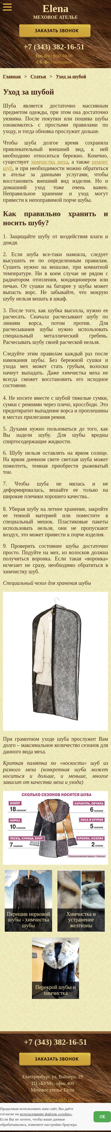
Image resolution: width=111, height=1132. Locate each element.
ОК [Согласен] (102, 1116)
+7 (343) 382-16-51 (54, 47)
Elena (55, 11)
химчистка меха (49, 162)
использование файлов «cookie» (46, 1114)
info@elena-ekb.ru (53, 1100)
